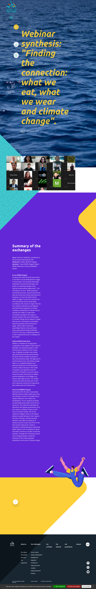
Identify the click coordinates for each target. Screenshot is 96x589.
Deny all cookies (74, 586)
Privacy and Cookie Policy (46, 581)
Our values (24, 552)
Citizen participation (36, 555)
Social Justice (35, 552)
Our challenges (35, 544)
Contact (78, 544)
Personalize (86, 586)
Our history (24, 555)
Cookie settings (34, 581)
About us (23, 544)
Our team (23, 557)
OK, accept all (59, 586)
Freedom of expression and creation (35, 565)
